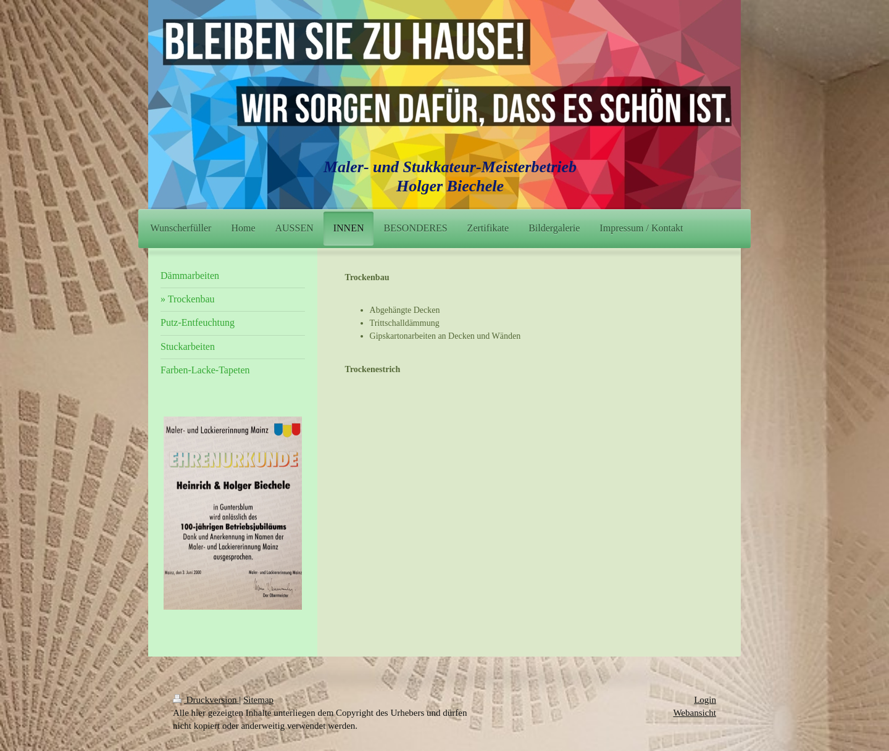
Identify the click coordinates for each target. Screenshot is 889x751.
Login (705, 700)
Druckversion (206, 700)
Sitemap (258, 700)
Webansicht (694, 713)
